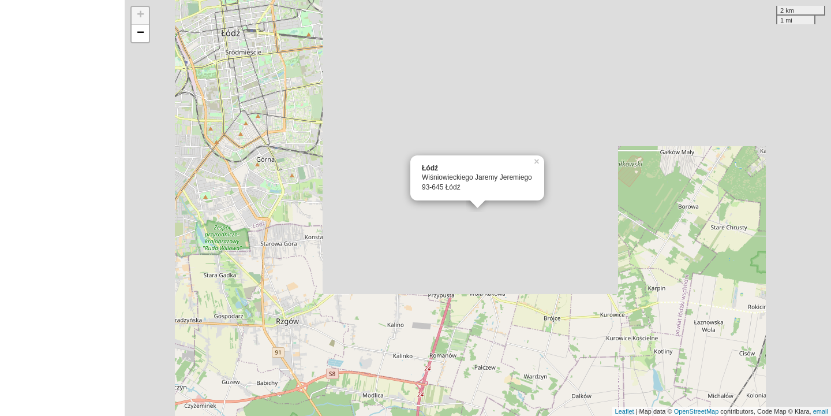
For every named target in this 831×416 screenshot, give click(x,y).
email (820, 411)
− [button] (140, 33)
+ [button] (140, 15)
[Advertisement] (62, 208)
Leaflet (624, 411)
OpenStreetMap (696, 411)
